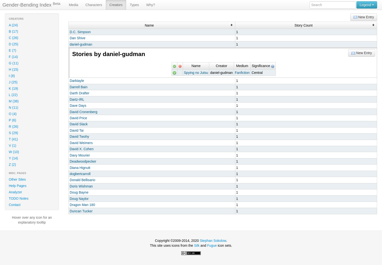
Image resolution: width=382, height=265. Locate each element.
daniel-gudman (81, 44)
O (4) (13, 114)
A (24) (13, 25)
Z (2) (12, 165)
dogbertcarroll (80, 174)
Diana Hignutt (80, 168)
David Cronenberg (83, 112)
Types (134, 5)
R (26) (13, 126)
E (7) (12, 50)
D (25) (13, 44)
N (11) (13, 107)
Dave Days (78, 106)
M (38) (14, 101)
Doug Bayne (79, 192)
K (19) (13, 88)
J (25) (13, 82)
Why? (150, 5)
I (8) (12, 76)
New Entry (363, 17)
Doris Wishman (81, 186)
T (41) (13, 139)
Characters (94, 5)
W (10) (14, 152)
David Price (78, 118)
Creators (116, 5)
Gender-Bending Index (31, 4)
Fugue (212, 245)
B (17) (13, 31)
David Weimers (81, 143)
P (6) (12, 120)
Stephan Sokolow (213, 241)
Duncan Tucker (81, 211)
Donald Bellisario (82, 180)
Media (73, 5)
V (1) (12, 145)
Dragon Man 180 (82, 205)
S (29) (13, 133)
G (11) (14, 63)
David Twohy (79, 136)
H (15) (13, 69)
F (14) (13, 57)
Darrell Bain (78, 87)
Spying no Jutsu (196, 73)
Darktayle (77, 81)
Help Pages (17, 186)
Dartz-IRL (77, 99)
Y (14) (13, 158)
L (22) (13, 95)
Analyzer (15, 192)
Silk (197, 245)
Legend (367, 5)
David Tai (77, 130)
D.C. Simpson (80, 32)
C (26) (13, 38)
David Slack (79, 124)
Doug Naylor (79, 199)
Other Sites (17, 179)
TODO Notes (19, 198)
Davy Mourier (80, 155)
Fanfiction (242, 73)
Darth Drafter (79, 93)
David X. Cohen (82, 149)
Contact (14, 205)
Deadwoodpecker (83, 161)
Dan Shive (78, 38)
